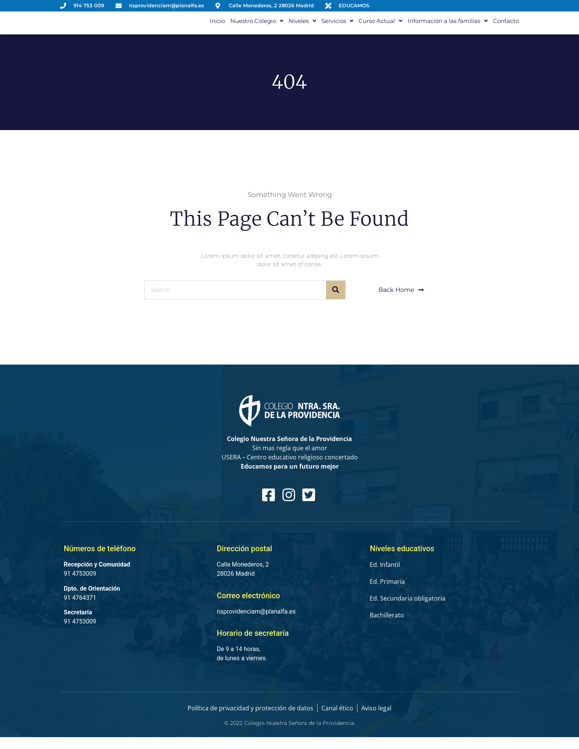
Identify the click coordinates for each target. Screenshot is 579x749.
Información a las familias (448, 27)
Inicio (217, 26)
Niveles (302, 27)
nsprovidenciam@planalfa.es (256, 623)
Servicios (337, 27)
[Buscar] (335, 302)
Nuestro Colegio (256, 27)
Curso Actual (380, 27)
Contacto (506, 26)
